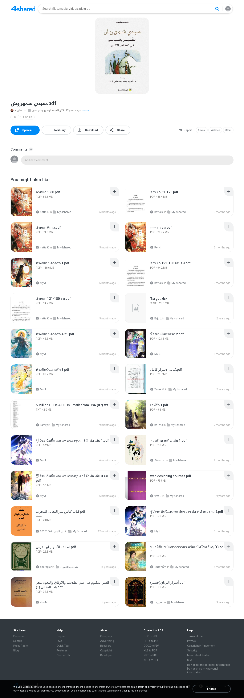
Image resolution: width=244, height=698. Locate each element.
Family (42, 424)
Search (17, 640)
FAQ (59, 640)
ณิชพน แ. (157, 460)
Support (62, 636)
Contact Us (63, 655)
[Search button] (217, 8)
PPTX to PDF (151, 640)
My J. (41, 283)
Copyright (106, 650)
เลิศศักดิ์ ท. (158, 566)
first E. (156, 495)
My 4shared (62, 212)
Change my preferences (134, 690)
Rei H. (155, 247)
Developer (106, 655)
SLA (189, 660)
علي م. (16, 110)
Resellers (105, 645)
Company (106, 636)
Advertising (107, 640)
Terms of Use (195, 636)
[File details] (25, 201)
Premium (19, 636)
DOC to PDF (150, 636)
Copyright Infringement (201, 645)
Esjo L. (156, 318)
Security (192, 650)
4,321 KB (27, 117)
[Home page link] (23, 8)
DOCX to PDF (151, 645)
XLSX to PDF (151, 660)
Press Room (20, 645)
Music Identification (198, 655)
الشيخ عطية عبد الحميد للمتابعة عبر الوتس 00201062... (50, 531)
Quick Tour (63, 645)
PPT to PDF (150, 655)
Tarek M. (157, 389)
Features (62, 650)
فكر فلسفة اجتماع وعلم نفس (46, 110)
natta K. (42, 212)
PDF (15, 117)
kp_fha (156, 424)
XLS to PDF (150, 650)
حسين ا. (156, 602)
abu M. (42, 602)
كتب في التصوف (67, 566)
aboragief (44, 566)
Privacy (191, 640)
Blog (16, 650)
